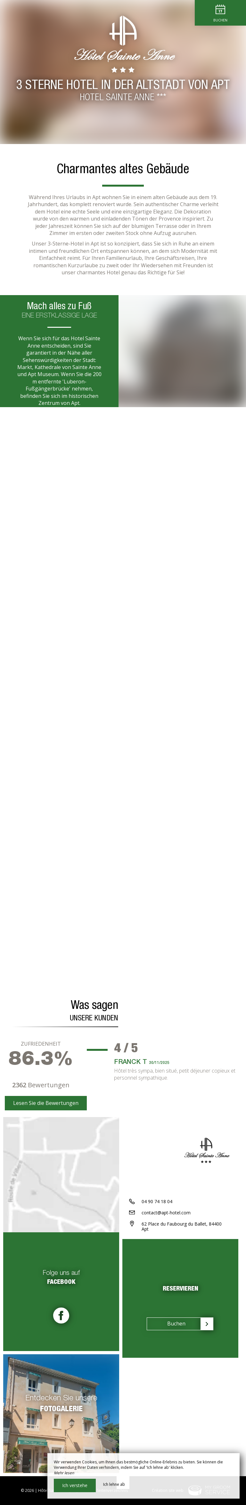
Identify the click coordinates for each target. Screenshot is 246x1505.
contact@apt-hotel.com (166, 1213)
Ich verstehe (74, 1485)
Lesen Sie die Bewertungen (45, 1103)
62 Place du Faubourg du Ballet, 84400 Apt (182, 1226)
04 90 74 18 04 (157, 1201)
